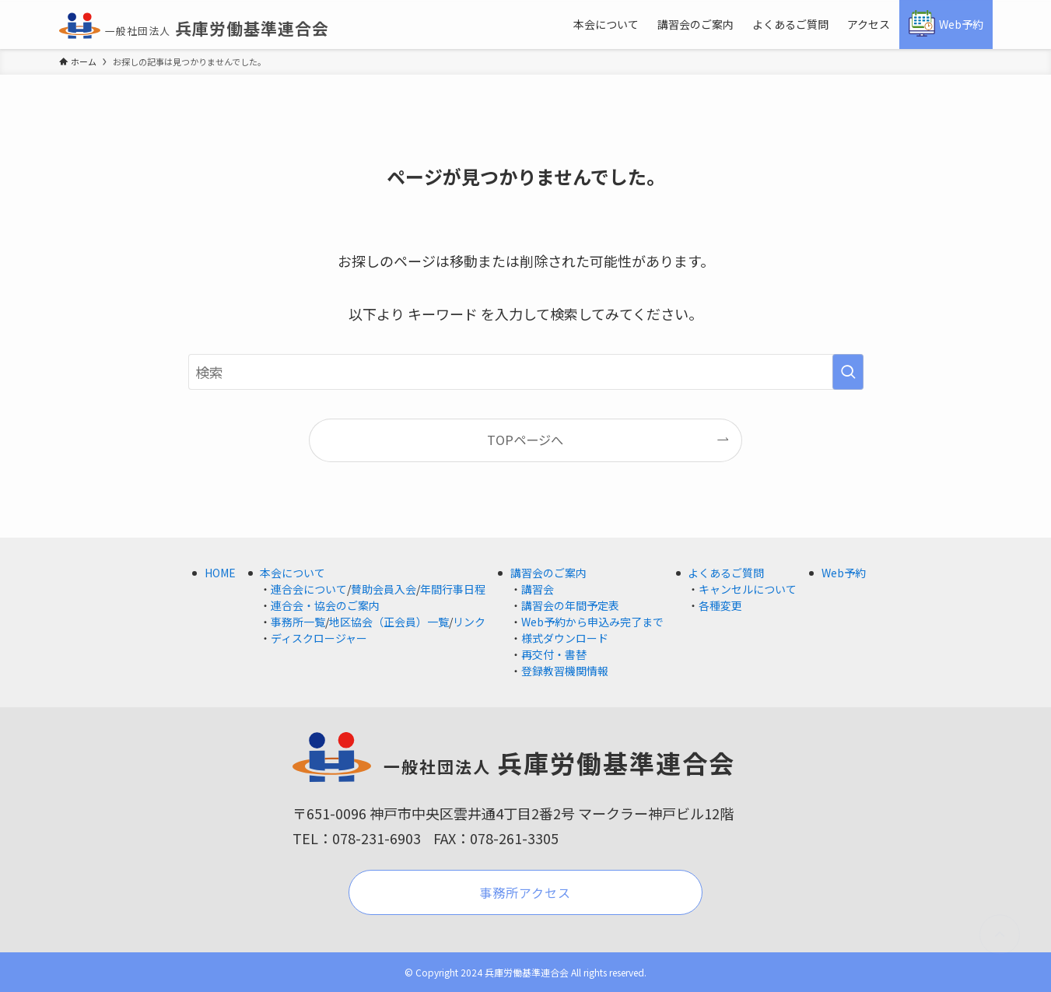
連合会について (309, 589)
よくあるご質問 (726, 572)
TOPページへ (525, 439)
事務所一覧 (298, 621)
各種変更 (720, 605)
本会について (292, 572)
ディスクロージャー (319, 638)
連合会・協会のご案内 (325, 605)
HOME (220, 572)
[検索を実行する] (848, 372)
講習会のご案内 (548, 572)
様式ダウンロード (564, 638)
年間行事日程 (452, 589)
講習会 (537, 589)
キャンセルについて (748, 589)
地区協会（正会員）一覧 (389, 621)
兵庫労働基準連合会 (194, 28)
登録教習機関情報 (564, 670)
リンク (469, 621)
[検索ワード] (526, 372)
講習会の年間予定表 (570, 605)
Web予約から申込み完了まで (592, 621)
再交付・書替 (554, 654)
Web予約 (844, 572)
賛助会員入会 (383, 589)
